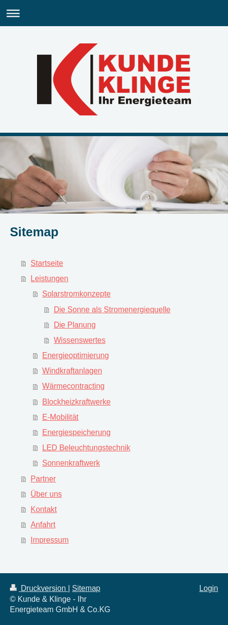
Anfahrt (43, 524)
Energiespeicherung (76, 432)
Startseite (47, 263)
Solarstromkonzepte (76, 294)
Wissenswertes (80, 340)
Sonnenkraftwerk (71, 463)
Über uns (46, 494)
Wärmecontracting (73, 386)
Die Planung (75, 325)
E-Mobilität (60, 417)
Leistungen (49, 278)
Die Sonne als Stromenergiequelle (112, 309)
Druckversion (39, 588)
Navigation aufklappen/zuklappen (114, 13)
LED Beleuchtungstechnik (86, 447)
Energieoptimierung (75, 355)
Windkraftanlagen (72, 371)
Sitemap (86, 588)
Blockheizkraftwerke (76, 402)
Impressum (50, 540)
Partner (43, 479)
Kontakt (44, 509)
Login (208, 588)
